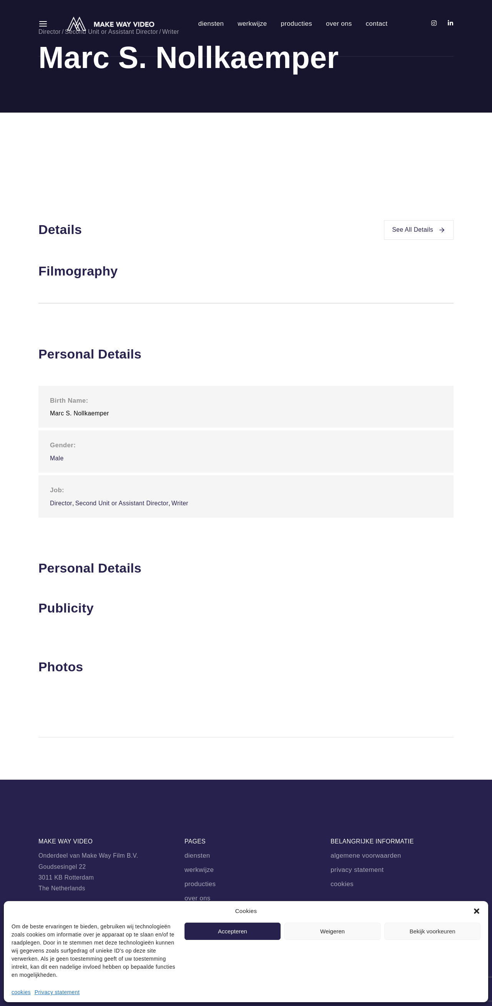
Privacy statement (57, 992)
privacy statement (357, 869)
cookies (21, 992)
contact (376, 23)
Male (57, 458)
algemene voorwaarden (366, 855)
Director (61, 503)
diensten (211, 23)
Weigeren (332, 931)
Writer (179, 503)
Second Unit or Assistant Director (122, 503)
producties (296, 23)
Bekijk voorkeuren (432, 931)
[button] (476, 911)
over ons (339, 23)
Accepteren (232, 931)
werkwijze (252, 23)
